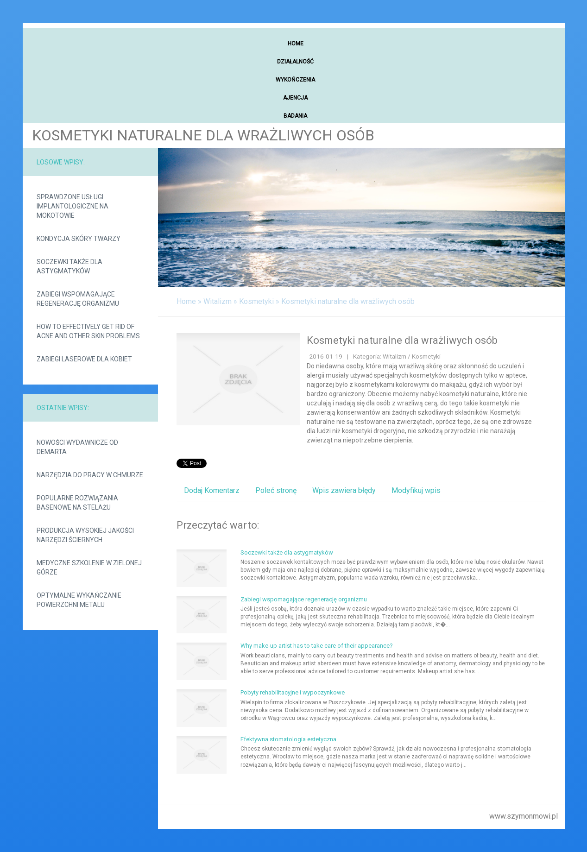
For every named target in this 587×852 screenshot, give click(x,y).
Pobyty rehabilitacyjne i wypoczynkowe (292, 692)
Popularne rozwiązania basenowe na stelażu (77, 502)
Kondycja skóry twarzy (78, 238)
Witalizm (217, 301)
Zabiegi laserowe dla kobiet (84, 359)
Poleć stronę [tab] (276, 490)
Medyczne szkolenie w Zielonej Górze (89, 567)
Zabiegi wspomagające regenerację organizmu (78, 298)
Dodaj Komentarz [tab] (212, 490)
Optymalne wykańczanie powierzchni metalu (79, 600)
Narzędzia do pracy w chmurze (90, 475)
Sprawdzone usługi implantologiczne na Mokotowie (72, 206)
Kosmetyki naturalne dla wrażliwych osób (348, 301)
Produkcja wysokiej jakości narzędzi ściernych (85, 535)
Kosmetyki (256, 301)
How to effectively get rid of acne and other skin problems (88, 331)
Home (186, 301)
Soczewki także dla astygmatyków (69, 266)
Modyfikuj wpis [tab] (416, 490)
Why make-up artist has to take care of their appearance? (316, 645)
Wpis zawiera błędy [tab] (344, 490)
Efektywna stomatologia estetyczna (288, 739)
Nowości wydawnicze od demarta (77, 447)
